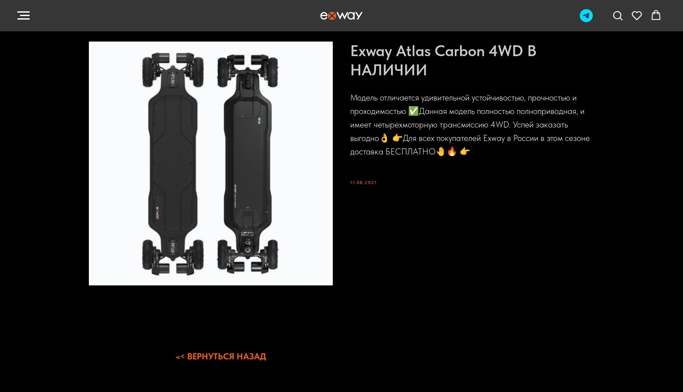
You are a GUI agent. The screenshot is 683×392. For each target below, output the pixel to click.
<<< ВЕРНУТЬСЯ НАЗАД (221, 356)
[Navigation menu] (23, 15)
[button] (617, 15)
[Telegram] (586, 19)
